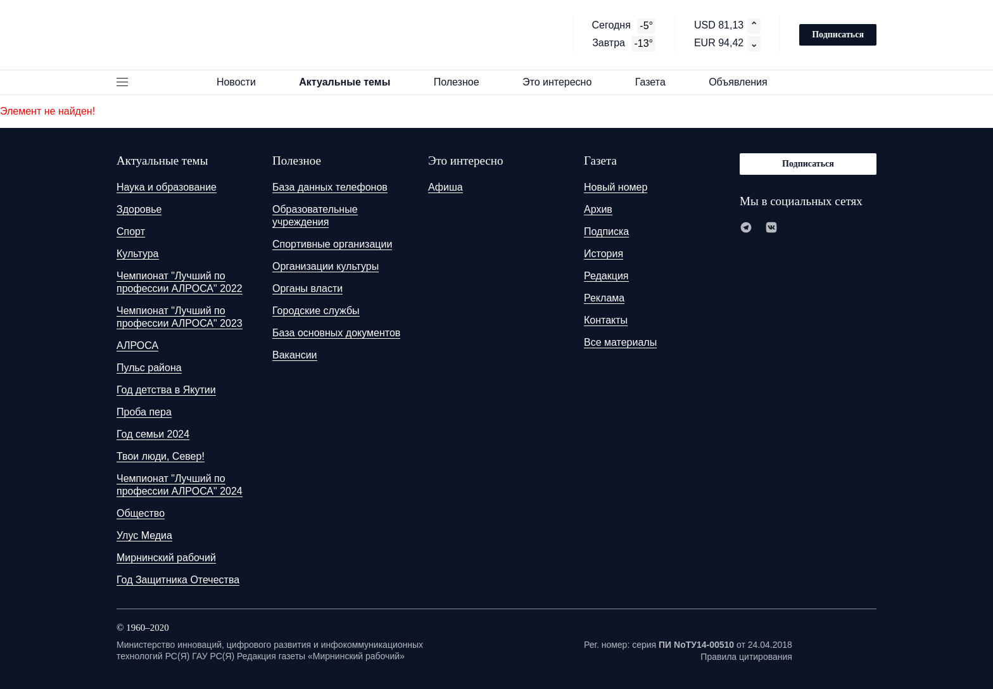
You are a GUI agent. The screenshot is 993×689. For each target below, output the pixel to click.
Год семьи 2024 (153, 434)
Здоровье (139, 209)
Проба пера (144, 412)
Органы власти (307, 288)
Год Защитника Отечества (178, 579)
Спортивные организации (332, 244)
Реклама (604, 298)
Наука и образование (167, 187)
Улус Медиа (144, 535)
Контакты (606, 320)
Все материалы (620, 342)
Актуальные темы (350, 82)
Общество (141, 513)
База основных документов (336, 332)
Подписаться (838, 34)
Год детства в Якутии (166, 389)
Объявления (744, 82)
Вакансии (294, 355)
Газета (656, 82)
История (603, 253)
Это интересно (563, 82)
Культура (138, 253)
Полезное (462, 82)
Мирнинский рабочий (166, 557)
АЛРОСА (137, 345)
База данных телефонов (330, 187)
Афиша (445, 187)
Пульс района (149, 367)
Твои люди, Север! (161, 456)
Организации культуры (325, 266)
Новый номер (615, 187)
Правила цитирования (746, 657)
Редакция (606, 275)
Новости (242, 82)
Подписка (606, 231)
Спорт (131, 231)
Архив (598, 209)
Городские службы (316, 310)
